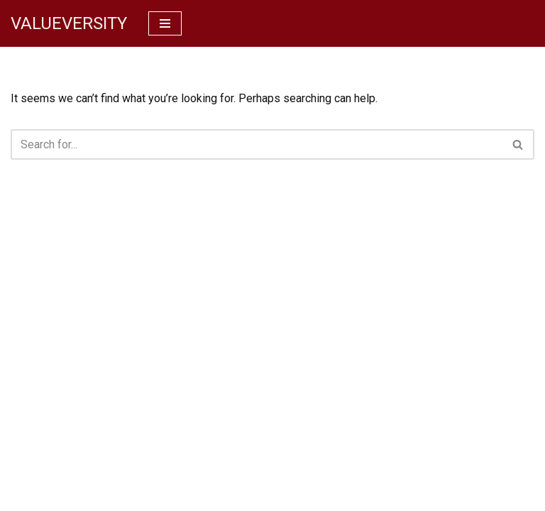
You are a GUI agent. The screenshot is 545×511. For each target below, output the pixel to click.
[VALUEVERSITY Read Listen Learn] (69, 23)
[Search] (256, 144)
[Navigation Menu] (165, 23)
